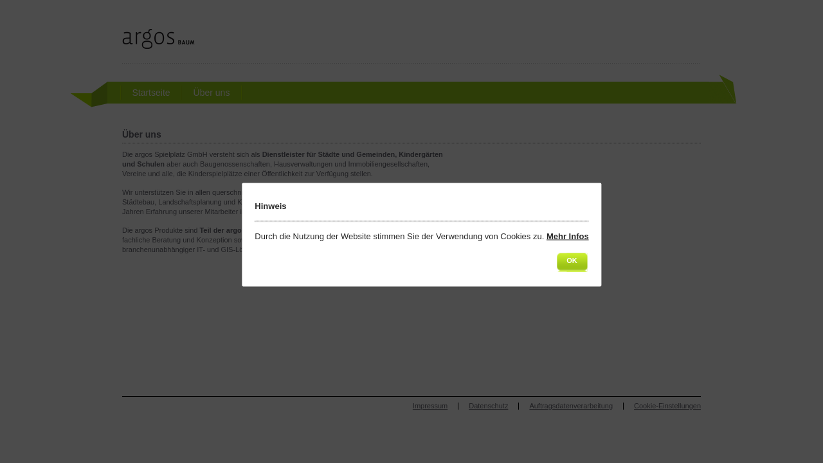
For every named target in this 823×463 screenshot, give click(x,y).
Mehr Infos (568, 236)
